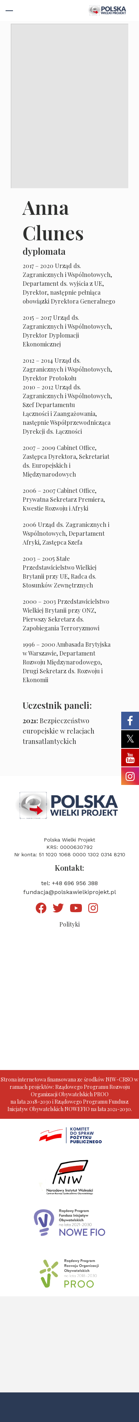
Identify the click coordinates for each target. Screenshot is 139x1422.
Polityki (69, 924)
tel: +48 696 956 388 (69, 883)
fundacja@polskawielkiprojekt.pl (69, 891)
